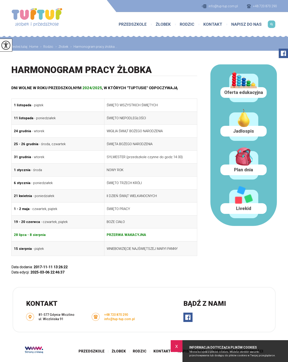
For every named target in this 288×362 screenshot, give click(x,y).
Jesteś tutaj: (20, 46)
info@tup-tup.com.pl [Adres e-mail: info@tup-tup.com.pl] (119, 319)
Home (33, 46)
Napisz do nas (246, 24)
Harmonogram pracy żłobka (81, 70)
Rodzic (187, 24)
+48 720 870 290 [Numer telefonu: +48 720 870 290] (116, 314)
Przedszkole (133, 24)
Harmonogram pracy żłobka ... (92, 46)
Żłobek (163, 24)
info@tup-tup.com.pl (220, 6)
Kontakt (212, 24)
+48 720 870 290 (262, 6)
